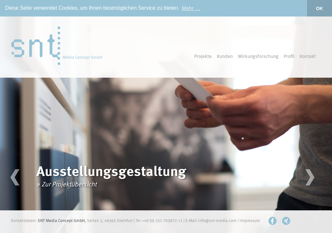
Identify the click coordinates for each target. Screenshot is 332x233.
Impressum (250, 221)
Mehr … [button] (191, 8)
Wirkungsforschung (258, 56)
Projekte (203, 56)
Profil (289, 56)
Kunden (225, 56)
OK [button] (319, 8)
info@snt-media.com (217, 221)
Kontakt (308, 56)
